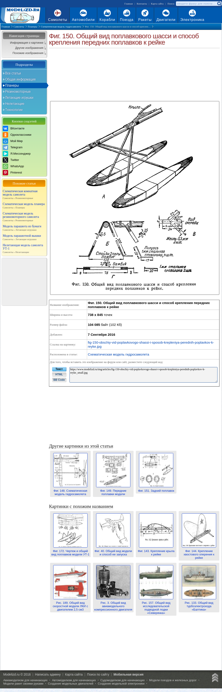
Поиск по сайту (98, 674)
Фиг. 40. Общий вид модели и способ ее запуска (113, 551)
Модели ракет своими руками (23, 683)
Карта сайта (157, 3)
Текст (59, 369)
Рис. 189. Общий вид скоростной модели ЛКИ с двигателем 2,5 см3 (70, 604)
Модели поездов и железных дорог (173, 680)
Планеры (12, 85)
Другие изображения (29, 48)
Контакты (142, 3)
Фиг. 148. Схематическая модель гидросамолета (70, 491)
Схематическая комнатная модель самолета (24, 194)
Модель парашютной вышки (24, 237)
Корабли (107, 20)
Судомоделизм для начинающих (122, 680)
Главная (128, 3)
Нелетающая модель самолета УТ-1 (24, 248)
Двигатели (166, 20)
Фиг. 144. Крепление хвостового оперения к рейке (199, 552)
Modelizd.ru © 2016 (17, 674)
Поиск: (171, 3)
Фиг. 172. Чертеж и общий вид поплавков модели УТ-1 (70, 551)
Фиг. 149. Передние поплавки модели (113, 491)
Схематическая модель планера (24, 205)
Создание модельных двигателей (70, 683)
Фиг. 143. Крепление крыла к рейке (156, 551)
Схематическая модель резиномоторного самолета (24, 217)
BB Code (59, 379)
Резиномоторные (18, 91)
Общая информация (20, 79)
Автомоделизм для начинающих (74, 680)
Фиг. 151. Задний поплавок (156, 489)
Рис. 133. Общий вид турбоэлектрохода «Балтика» (199, 604)
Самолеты (57, 20)
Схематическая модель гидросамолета (118, 354)
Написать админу (48, 674)
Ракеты (145, 20)
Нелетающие (14, 103)
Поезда (127, 20)
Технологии (14, 109)
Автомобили (83, 20)
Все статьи (13, 73)
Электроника (192, 20)
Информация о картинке (26, 42)
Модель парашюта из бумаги (24, 228)
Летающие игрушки (19, 97)
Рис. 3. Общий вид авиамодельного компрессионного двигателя (113, 604)
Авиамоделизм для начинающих (25, 680)
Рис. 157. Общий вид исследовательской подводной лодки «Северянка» (156, 606)
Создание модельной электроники (121, 683)
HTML (59, 374)
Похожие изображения (28, 53)
